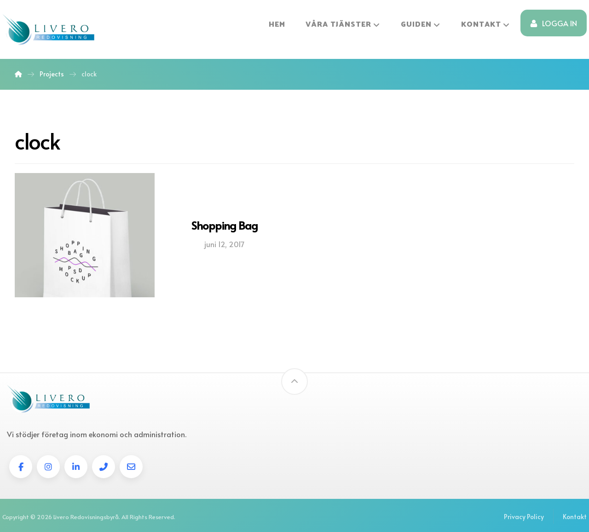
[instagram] (48, 466)
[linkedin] (75, 466)
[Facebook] (20, 466)
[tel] (103, 466)
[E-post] (131, 466)
